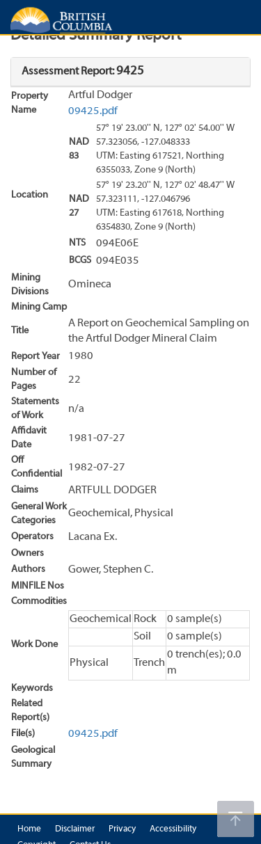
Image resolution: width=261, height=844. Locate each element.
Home (29, 829)
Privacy (122, 829)
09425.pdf (93, 111)
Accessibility (173, 829)
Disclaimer (75, 829)
